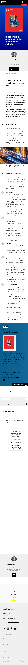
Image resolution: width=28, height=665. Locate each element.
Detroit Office (10, 64)
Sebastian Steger (14, 565)
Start (14, 588)
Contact (6, 651)
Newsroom (7, 635)
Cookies (6, 648)
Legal (5, 638)
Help (4, 641)
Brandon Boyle (14, 60)
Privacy (6, 644)
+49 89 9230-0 (12, 618)
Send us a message (13, 621)
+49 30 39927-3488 (14, 570)
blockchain (15, 128)
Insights (14, 591)
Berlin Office (10, 569)
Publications (14, 594)
